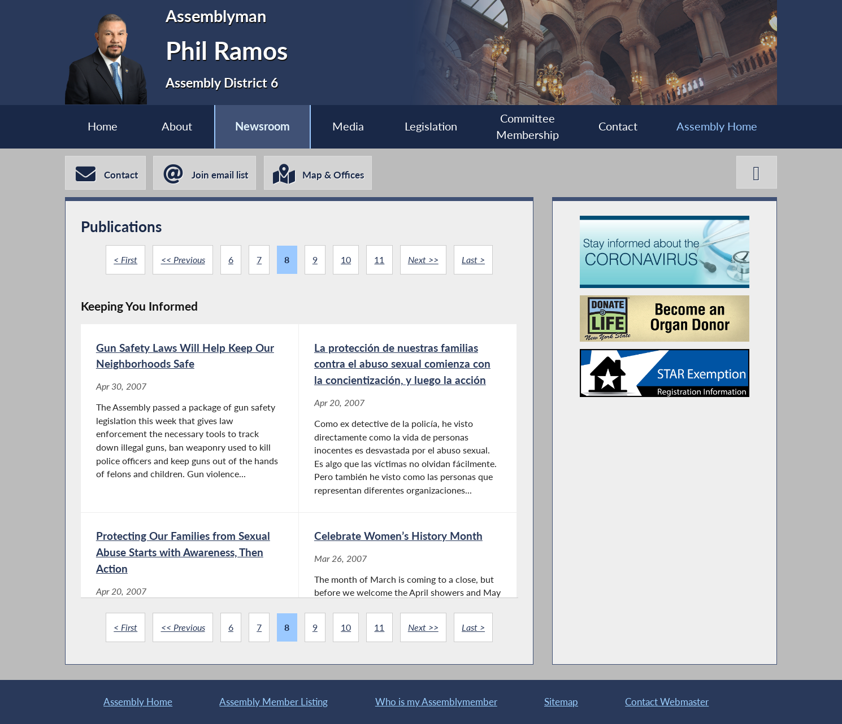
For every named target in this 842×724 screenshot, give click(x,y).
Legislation (431, 126)
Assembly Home (716, 126)
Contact (617, 126)
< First (125, 259)
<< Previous (183, 259)
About (177, 126)
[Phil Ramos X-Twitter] (756, 172)
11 (379, 259)
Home (103, 126)
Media (348, 126)
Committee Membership (527, 126)
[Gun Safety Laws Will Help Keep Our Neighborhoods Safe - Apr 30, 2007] (189, 418)
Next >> (423, 259)
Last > (473, 259)
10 (346, 259)
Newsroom (262, 126)
